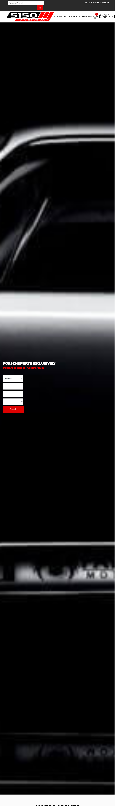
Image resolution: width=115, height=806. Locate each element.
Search (14, 408)
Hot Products (72, 16)
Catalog (57, 16)
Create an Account (101, 2)
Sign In (86, 2)
